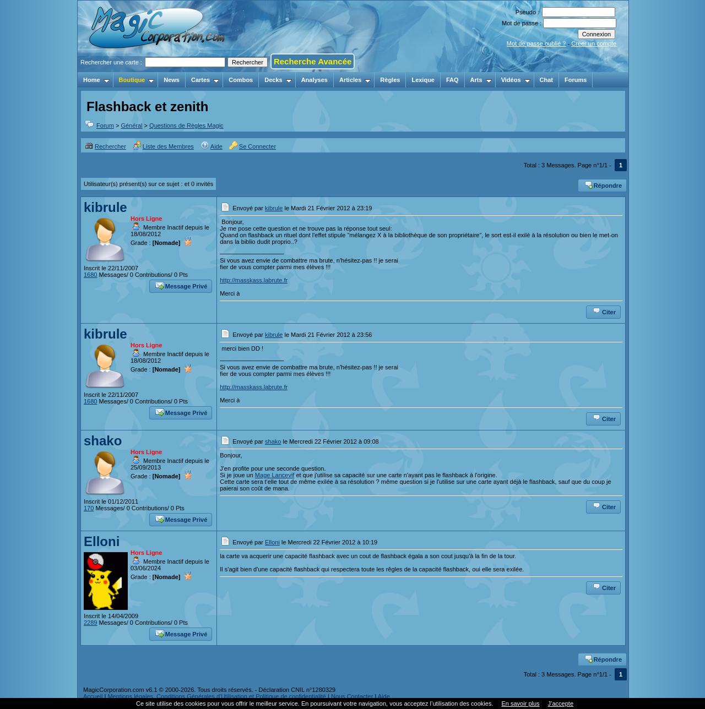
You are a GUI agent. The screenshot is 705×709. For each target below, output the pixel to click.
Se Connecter (252, 146)
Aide (211, 146)
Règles (390, 80)
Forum (105, 125)
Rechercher (105, 146)
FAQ (452, 80)
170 (89, 508)
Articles (355, 80)
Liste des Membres (163, 146)
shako (103, 440)
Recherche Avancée (312, 61)
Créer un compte (593, 43)
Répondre (603, 184)
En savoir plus (520, 703)
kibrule (105, 207)
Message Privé (181, 285)
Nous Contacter (352, 696)
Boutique (137, 80)
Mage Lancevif (275, 475)
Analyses (314, 80)
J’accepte (560, 703)
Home (96, 80)
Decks (277, 80)
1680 (90, 274)
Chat (546, 80)
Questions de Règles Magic (186, 125)
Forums (576, 80)
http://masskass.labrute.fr (254, 280)
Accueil (92, 696)
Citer (604, 311)
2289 (90, 622)
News (172, 80)
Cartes (205, 80)
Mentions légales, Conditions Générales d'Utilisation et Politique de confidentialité (216, 696)
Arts (481, 80)
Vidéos (515, 80)
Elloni (102, 541)
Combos (241, 80)
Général (131, 125)
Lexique (423, 80)
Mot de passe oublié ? (536, 43)
